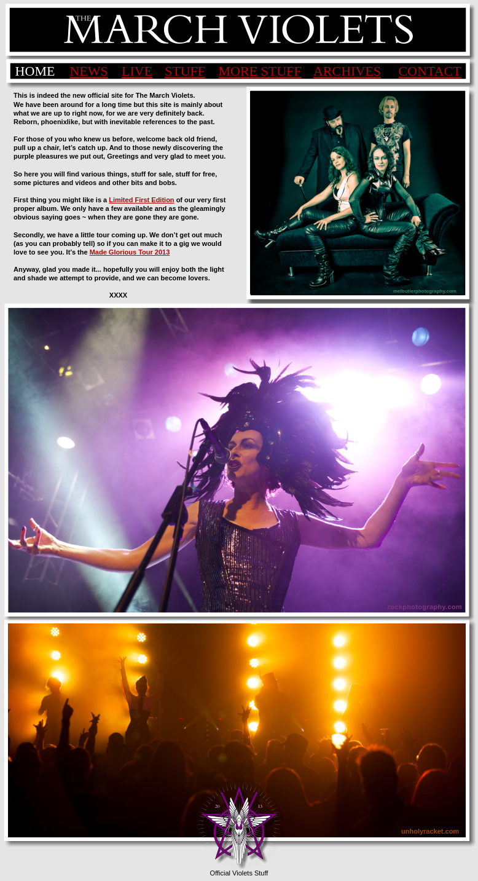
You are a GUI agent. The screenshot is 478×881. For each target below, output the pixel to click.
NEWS (88, 71)
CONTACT (429, 71)
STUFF (185, 71)
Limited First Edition (141, 199)
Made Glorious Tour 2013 (130, 252)
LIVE (137, 71)
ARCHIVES (347, 71)
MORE (239, 71)
